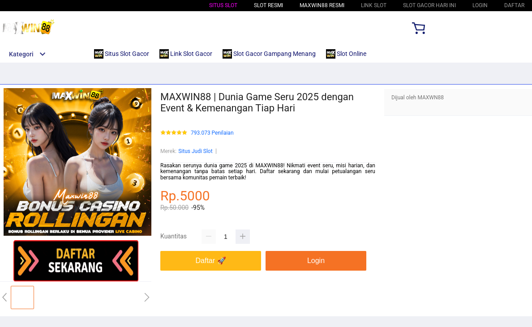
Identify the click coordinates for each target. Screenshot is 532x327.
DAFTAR (514, 5)
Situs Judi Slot (195, 151)
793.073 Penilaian (212, 133)
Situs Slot (223, 5)
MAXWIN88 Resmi (322, 5)
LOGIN (480, 5)
